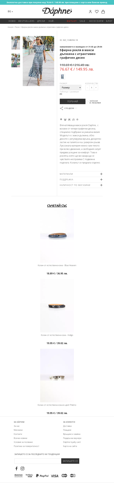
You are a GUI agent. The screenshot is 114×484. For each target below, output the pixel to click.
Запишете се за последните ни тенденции (37, 454)
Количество (91, 83)
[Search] (17, 12)
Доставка (67, 426)
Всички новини (20, 438)
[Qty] (92, 87)
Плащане (67, 430)
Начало (10, 27)
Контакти (18, 434)
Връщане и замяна (71, 434)
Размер (63, 83)
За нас (17, 426)
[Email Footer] (37, 461)
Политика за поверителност (26, 446)
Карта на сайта (70, 446)
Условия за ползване (23, 442)
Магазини (18, 430)
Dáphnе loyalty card (71, 442)
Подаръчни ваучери (72, 438)
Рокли (17, 27)
